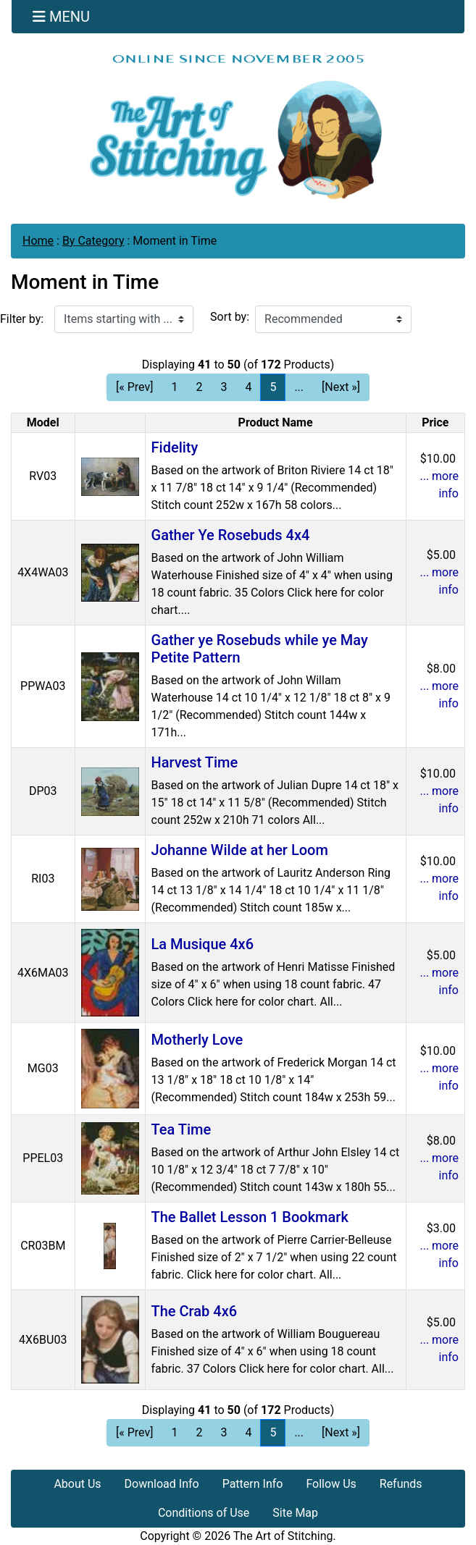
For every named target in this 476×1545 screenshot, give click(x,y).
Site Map (295, 1513)
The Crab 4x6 (194, 1311)
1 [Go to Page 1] (174, 387)
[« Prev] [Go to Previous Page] (134, 387)
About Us (77, 1484)
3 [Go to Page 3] (223, 387)
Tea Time (181, 1129)
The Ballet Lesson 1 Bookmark (249, 1217)
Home (38, 241)
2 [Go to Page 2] (199, 387)
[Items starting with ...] (123, 319)
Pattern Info (252, 1484)
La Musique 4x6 (202, 944)
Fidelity (175, 447)
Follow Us (331, 1484)
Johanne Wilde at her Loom (239, 850)
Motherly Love (197, 1039)
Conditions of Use (203, 1513)
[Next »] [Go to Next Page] (341, 387)
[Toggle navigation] (61, 17)
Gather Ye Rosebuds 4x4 (230, 535)
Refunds (401, 1484)
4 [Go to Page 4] (248, 387)
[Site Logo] (238, 126)
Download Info (162, 1484)
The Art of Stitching (283, 1536)
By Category (93, 241)
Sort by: (229, 317)
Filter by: (21, 319)
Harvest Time (194, 762)
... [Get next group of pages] (299, 387)
